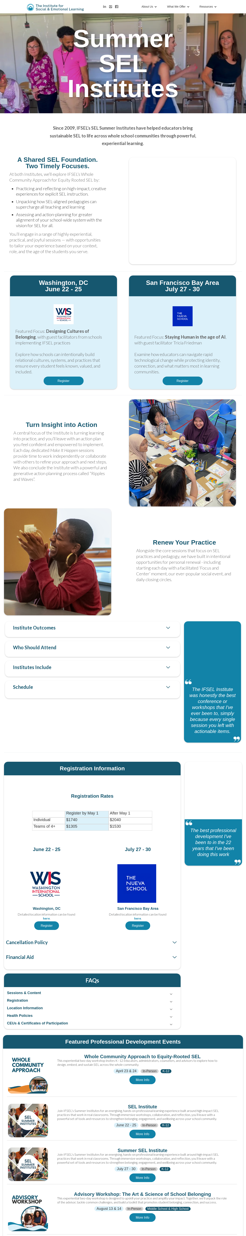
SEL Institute (142, 1107)
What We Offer (176, 6)
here (46, 918)
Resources (206, 6)
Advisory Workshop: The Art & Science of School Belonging (142, 1194)
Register (64, 381)
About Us (147, 6)
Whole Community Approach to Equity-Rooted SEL (142, 1057)
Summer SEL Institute (142, 1150)
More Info (142, 1080)
